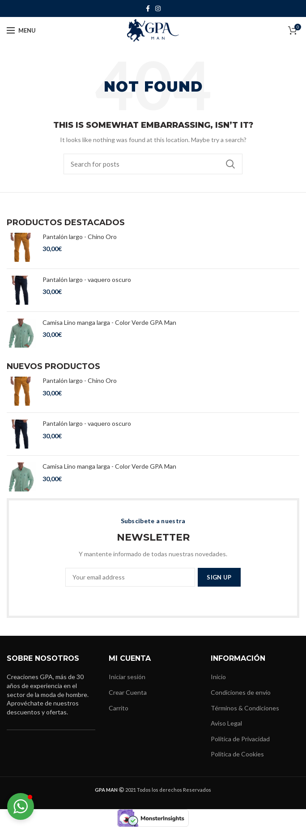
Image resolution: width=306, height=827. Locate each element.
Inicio (218, 676)
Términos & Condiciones (245, 708)
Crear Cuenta (128, 692)
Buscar (230, 164)
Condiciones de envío (241, 692)
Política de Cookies (237, 754)
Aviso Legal (226, 723)
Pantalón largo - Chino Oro (79, 236)
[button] (20, 806)
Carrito (118, 708)
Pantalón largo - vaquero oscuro (86, 279)
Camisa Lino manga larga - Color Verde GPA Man (109, 322)
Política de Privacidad (240, 739)
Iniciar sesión (127, 676)
